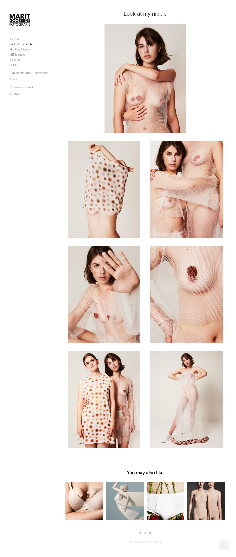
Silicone (14, 59)
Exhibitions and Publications (28, 73)
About (13, 79)
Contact (14, 93)
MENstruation (18, 54)
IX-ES (13, 64)
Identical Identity (20, 49)
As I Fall (14, 39)
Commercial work (21, 87)
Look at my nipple (20, 44)
